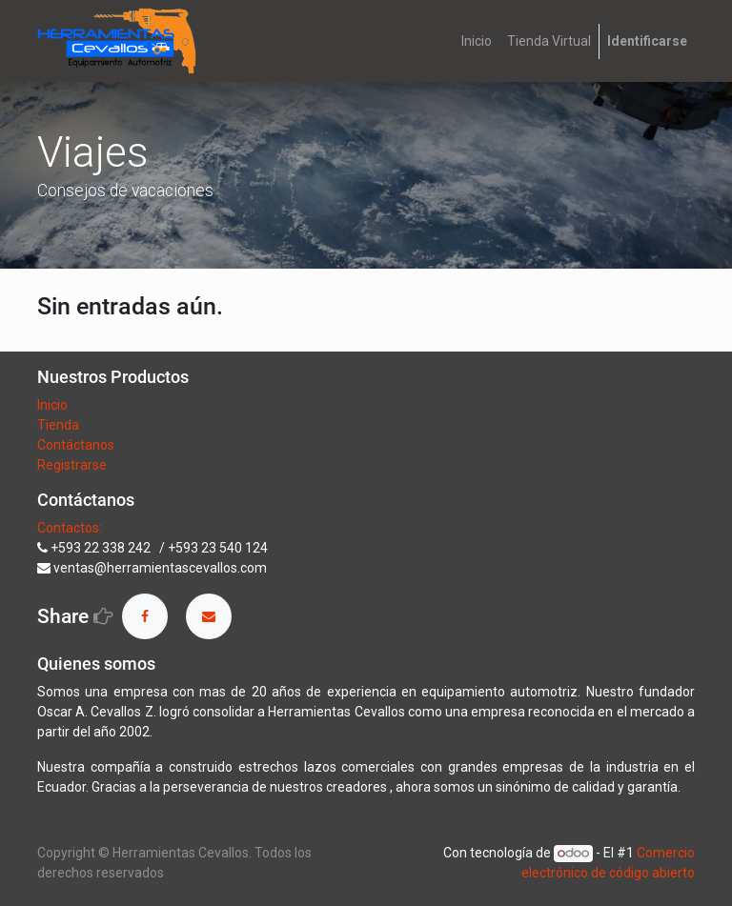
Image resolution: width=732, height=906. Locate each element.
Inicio (52, 405)
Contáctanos (75, 445)
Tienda (59, 425)
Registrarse (72, 465)
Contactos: (69, 527)
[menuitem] (476, 41)
